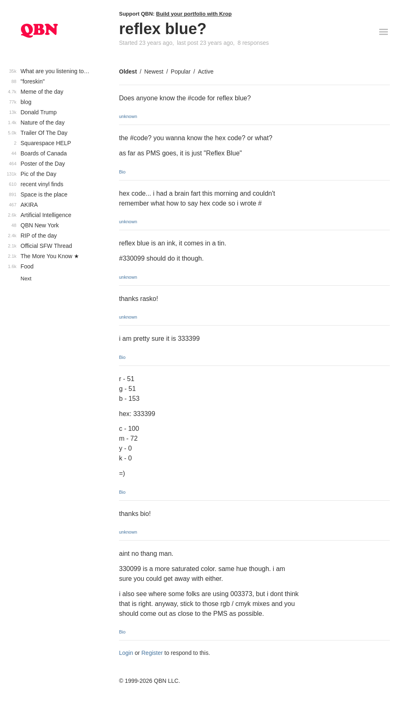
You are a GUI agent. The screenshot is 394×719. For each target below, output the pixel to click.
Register (152, 653)
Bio (122, 171)
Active (205, 71)
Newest (153, 71)
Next (26, 278)
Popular (180, 71)
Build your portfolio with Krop (193, 14)
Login (126, 653)
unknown (128, 116)
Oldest (128, 71)
